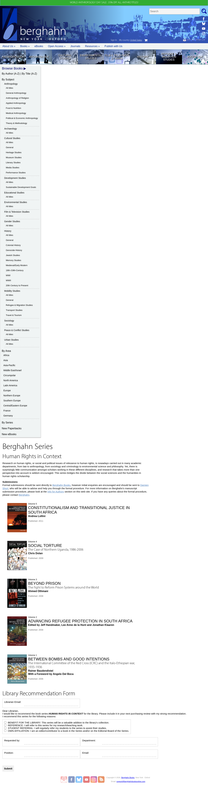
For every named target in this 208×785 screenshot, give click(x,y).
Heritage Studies (13, 152)
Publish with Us (113, 46)
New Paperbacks (11, 428)
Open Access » (56, 46)
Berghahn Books (61, 485)
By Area (6, 351)
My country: (130, 40)
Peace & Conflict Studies (16, 330)
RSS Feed (101, 779)
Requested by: (12, 740)
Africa (6, 355)
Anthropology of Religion (17, 98)
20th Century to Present (17, 285)
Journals (75, 46)
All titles (9, 88)
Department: (89, 740)
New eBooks (9, 434)
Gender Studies (12, 221)
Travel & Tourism (14, 315)
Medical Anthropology (16, 113)
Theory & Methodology (16, 123)
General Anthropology (16, 93)
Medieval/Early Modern (16, 265)
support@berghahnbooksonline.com (131, 781)
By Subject (8, 79)
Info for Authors (55, 491)
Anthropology (13, 56)
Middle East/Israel (12, 370)
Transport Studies (14, 310)
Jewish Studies (13, 255)
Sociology (195, 56)
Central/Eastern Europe (15, 405)
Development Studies (15, 178)
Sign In (114, 40)
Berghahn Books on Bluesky (79, 779)
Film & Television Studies (117, 57)
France (7, 410)
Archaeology (39, 56)
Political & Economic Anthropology (22, 118)
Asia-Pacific (9, 365)
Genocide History (14, 250)
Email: (85, 752)
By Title (26, 73)
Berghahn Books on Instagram (94, 779)
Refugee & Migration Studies (168, 56)
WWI (8, 275)
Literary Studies (13, 162)
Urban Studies (11, 339)
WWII (8, 280)
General (9, 147)
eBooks (38, 46)
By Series (7, 422)
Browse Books (12, 68)
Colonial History (13, 245)
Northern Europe (11, 395)
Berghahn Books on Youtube (86, 779)
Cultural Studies (65, 57)
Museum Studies (14, 157)
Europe (7, 390)
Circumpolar (9, 375)
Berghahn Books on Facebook (72, 779)
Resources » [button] (92, 46)
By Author (7, 73)
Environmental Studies (91, 57)
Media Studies (12, 167)
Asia (5, 360)
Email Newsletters (64, 779)
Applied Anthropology (16, 103)
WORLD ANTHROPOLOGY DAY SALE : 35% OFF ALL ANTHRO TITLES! (104, 2)
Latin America (10, 385)
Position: (9, 752)
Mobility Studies (12, 291)
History (143, 56)
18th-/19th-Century (14, 270)
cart (146, 40)
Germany (8, 415)
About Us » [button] (8, 46)
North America (10, 380)
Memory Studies (13, 260)
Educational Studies (14, 192)
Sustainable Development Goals (21, 187)
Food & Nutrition (13, 108)
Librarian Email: (12, 702)
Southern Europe (12, 400)
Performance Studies (16, 172)
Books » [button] (25, 46)
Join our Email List (194, 39)
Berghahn (24, 494)
